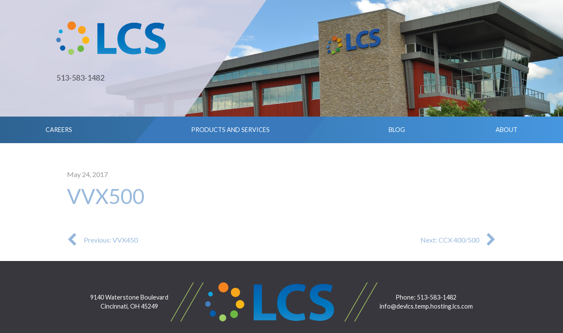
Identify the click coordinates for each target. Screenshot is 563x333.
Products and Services (230, 129)
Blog (397, 129)
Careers (59, 129)
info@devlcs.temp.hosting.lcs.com (426, 306)
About (506, 129)
